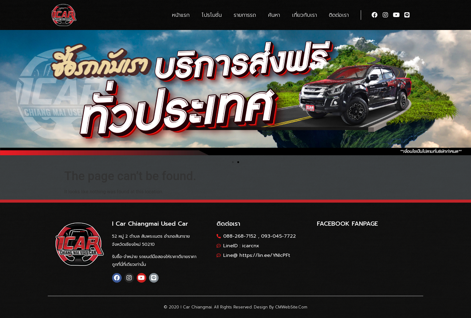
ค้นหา (274, 15)
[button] (233, 162)
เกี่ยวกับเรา (304, 15)
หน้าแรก (181, 15)
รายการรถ (245, 15)
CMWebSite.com (291, 307)
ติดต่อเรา (339, 15)
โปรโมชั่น (212, 15)
